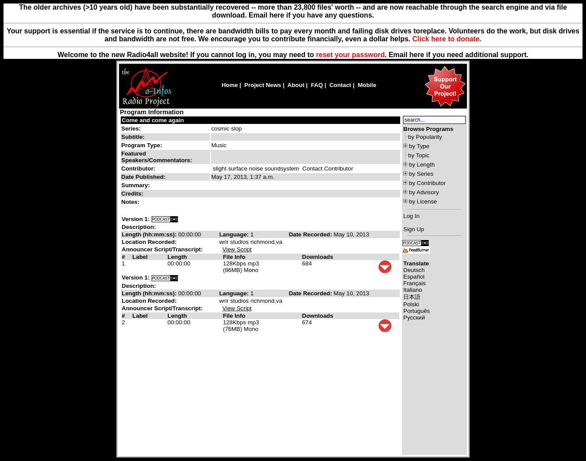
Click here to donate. (446, 39)
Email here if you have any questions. (311, 15)
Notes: (131, 202)
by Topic (419, 155)
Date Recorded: (311, 234)
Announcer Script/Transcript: (162, 249)
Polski (411, 304)
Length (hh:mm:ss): (150, 234)
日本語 (411, 297)
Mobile (367, 85)
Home (229, 85)
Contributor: (138, 168)
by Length (422, 164)
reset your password (350, 54)
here (416, 54)
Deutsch (414, 270)
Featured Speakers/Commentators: (156, 156)
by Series (421, 174)
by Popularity (425, 137)
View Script (236, 249)
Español (413, 276)
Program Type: (141, 145)
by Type (419, 146)
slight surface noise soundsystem (256, 168)
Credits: (133, 193)
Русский (414, 317)
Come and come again (153, 120)
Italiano (412, 290)
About (295, 85)
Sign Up (413, 229)
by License (423, 201)
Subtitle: (133, 137)
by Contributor (427, 183)
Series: (131, 128)
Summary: (136, 185)
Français (414, 283)
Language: (234, 234)
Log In (411, 216)
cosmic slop (226, 128)
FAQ (317, 85)
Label (140, 257)
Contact (340, 85)
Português (416, 311)
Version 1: (136, 219)
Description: (139, 227)
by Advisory (424, 192)
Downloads (317, 257)
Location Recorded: (149, 242)
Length (177, 257)
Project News (262, 85)
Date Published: (143, 177)
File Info (234, 257)
